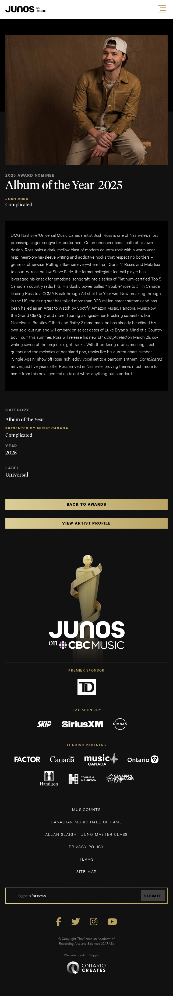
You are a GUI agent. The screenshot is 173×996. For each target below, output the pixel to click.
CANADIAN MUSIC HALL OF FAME (86, 821)
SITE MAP (86, 871)
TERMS (86, 858)
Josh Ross (17, 199)
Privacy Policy (86, 846)
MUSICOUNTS (86, 809)
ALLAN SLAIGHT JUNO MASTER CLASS (86, 834)
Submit (152, 895)
